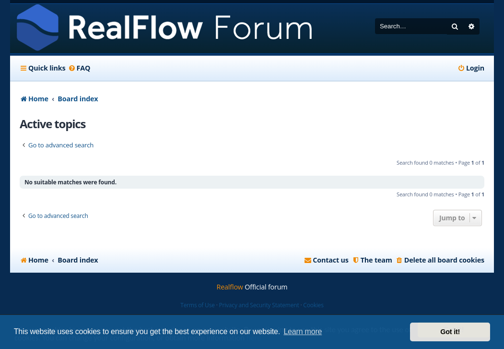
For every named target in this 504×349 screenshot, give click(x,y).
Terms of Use (197, 305)
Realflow (230, 286)
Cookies (313, 305)
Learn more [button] (302, 331)
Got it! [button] (450, 332)
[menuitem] (79, 68)
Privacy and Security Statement (259, 305)
